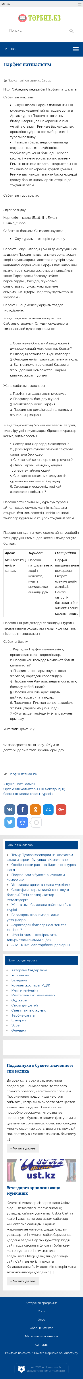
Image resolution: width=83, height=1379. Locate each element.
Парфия (14, 774)
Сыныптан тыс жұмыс (29, 1010)
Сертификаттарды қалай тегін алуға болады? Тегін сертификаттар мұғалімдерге (38, 895)
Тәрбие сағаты (23, 1015)
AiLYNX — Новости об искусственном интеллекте (46, 1369)
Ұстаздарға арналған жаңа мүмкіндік (41, 885)
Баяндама (19, 980)
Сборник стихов (41, 1328)
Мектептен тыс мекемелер (33, 995)
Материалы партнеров (41, 1336)
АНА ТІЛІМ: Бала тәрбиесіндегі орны (41, 945)
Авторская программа (41, 1303)
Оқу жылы (19, 1000)
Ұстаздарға (20, 975)
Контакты (41, 1344)
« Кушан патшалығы (19, 784)
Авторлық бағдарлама (29, 970)
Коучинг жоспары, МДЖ (31, 985)
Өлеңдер (19, 1030)
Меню (6, 4)
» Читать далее (22, 1148)
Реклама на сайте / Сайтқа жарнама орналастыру (41, 1353)
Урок (41, 1311)
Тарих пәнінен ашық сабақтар (29, 80)
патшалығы (29, 774)
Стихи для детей (25, 1005)
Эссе (15, 1025)
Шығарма (19, 1020)
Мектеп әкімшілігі (25, 990)
